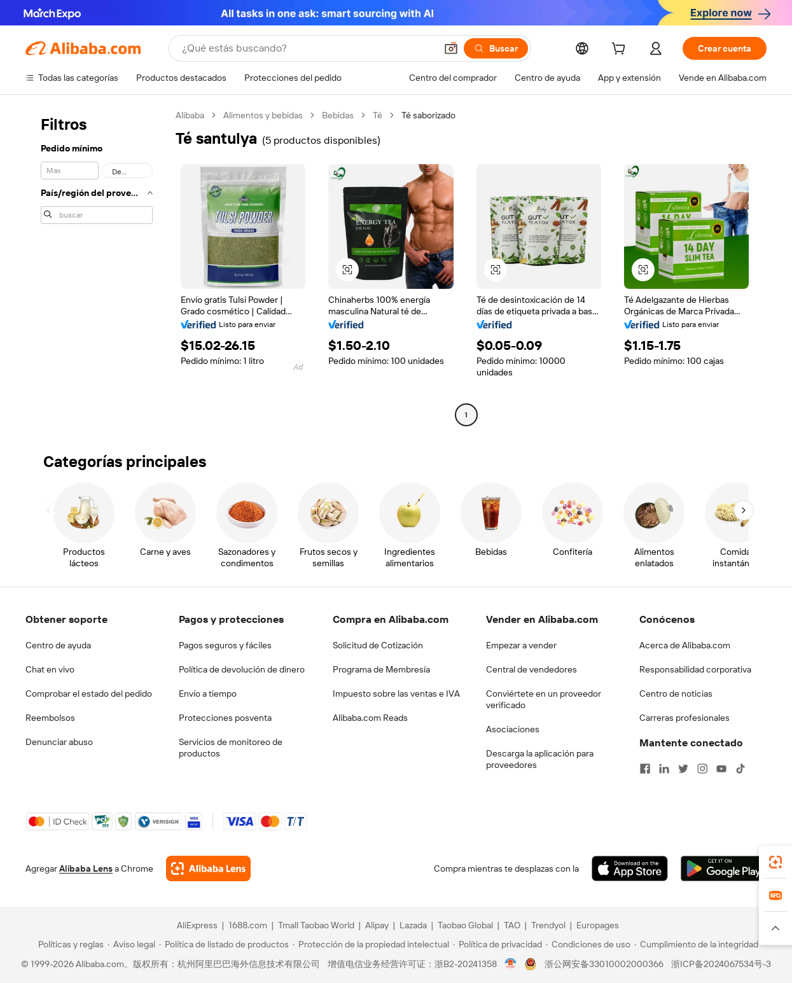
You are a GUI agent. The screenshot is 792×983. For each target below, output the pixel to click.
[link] (775, 862)
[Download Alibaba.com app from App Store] (630, 868)
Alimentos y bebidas (263, 115)
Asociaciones (512, 729)
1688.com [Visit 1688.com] (247, 925)
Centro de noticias (675, 693)
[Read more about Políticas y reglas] (69, 944)
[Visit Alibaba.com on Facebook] (645, 768)
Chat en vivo (49, 669)
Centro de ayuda (58, 645)
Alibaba (190, 115)
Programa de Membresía (381, 669)
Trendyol (548, 925)
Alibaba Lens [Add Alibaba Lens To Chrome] (86, 868)
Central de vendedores (531, 669)
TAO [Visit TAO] (512, 925)
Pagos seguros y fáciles (225, 645)
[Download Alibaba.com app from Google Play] (724, 868)
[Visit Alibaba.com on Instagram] (702, 768)
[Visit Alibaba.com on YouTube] (721, 768)
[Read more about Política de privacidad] (497, 944)
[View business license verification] (510, 964)
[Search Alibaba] (307, 48)
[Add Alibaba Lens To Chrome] (208, 868)
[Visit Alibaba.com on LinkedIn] (664, 768)
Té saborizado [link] (428, 115)
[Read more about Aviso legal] (131, 944)
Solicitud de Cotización (378, 645)
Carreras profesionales (684, 718)
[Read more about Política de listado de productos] (224, 944)
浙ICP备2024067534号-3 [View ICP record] (721, 964)
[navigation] (96, 266)
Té (377, 115)
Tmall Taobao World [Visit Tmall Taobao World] (316, 925)
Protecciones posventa (225, 718)
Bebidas (338, 115)
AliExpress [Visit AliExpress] (197, 925)
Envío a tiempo (208, 693)
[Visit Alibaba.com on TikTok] (740, 768)
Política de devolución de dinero (242, 669)
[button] (451, 48)
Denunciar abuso (59, 742)
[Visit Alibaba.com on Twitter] (683, 768)
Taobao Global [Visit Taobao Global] (465, 925)
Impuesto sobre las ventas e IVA (396, 693)
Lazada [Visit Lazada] (413, 925)
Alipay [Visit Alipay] (377, 925)
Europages (597, 925)
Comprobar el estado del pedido (88, 693)
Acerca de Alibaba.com (684, 645)
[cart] (620, 50)
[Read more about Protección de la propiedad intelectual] (371, 944)
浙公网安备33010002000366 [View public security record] (604, 964)
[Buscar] (496, 48)
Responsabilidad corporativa (695, 669)
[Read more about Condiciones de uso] (588, 944)
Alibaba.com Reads (370, 718)
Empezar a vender (521, 645)
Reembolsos (50, 718)
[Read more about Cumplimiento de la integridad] (696, 944)
